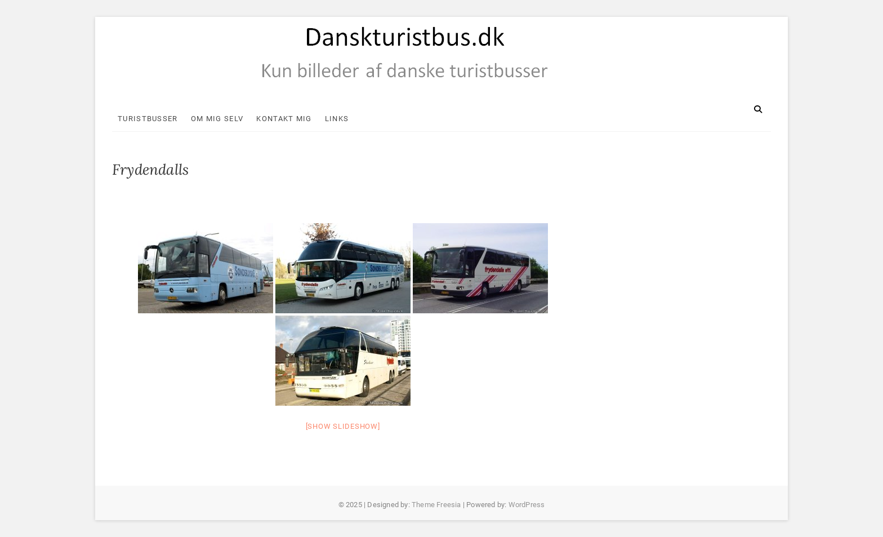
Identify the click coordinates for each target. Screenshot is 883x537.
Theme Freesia (436, 504)
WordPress (527, 504)
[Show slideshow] (343, 426)
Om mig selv (217, 118)
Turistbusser (148, 118)
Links (337, 118)
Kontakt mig (283, 118)
